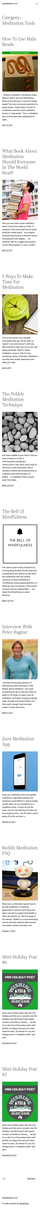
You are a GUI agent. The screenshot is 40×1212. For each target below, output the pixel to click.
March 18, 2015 (8, 601)
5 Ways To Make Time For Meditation (17, 282)
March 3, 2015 (7, 713)
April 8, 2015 (6, 368)
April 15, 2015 (7, 125)
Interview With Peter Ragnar (17, 629)
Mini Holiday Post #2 (19, 1071)
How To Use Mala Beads (19, 41)
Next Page (32, 1178)
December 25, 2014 (9, 1155)
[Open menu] (36, 3)
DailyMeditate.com (10, 3)
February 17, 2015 (8, 931)
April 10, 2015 (7, 250)
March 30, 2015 (8, 485)
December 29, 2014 (9, 1043)
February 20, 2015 (8, 822)
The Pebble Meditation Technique (13, 399)
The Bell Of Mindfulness (14, 514)
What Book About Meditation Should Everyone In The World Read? (19, 161)
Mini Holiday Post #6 (19, 959)
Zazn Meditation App (18, 741)
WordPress (24, 1203)
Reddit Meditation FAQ (20, 850)
